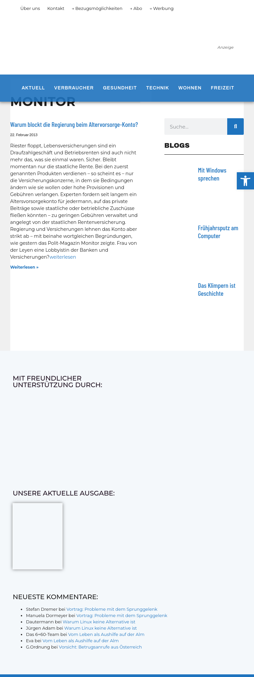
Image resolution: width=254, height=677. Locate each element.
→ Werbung (161, 8)
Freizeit (222, 87)
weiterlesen (62, 257)
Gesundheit (120, 87)
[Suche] (235, 126)
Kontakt (55, 8)
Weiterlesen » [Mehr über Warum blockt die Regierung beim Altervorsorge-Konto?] (24, 267)
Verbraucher (74, 87)
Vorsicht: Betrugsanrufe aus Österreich (100, 647)
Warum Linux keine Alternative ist (99, 621)
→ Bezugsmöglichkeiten (97, 8)
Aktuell (33, 87)
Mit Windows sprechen (212, 174)
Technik (157, 87)
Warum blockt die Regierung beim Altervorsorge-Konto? (74, 124)
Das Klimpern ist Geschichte (216, 289)
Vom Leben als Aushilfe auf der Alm (106, 634)
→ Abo (136, 8)
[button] (245, 180)
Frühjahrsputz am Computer (218, 231)
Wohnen (189, 87)
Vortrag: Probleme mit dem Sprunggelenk (111, 609)
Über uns (30, 8)
